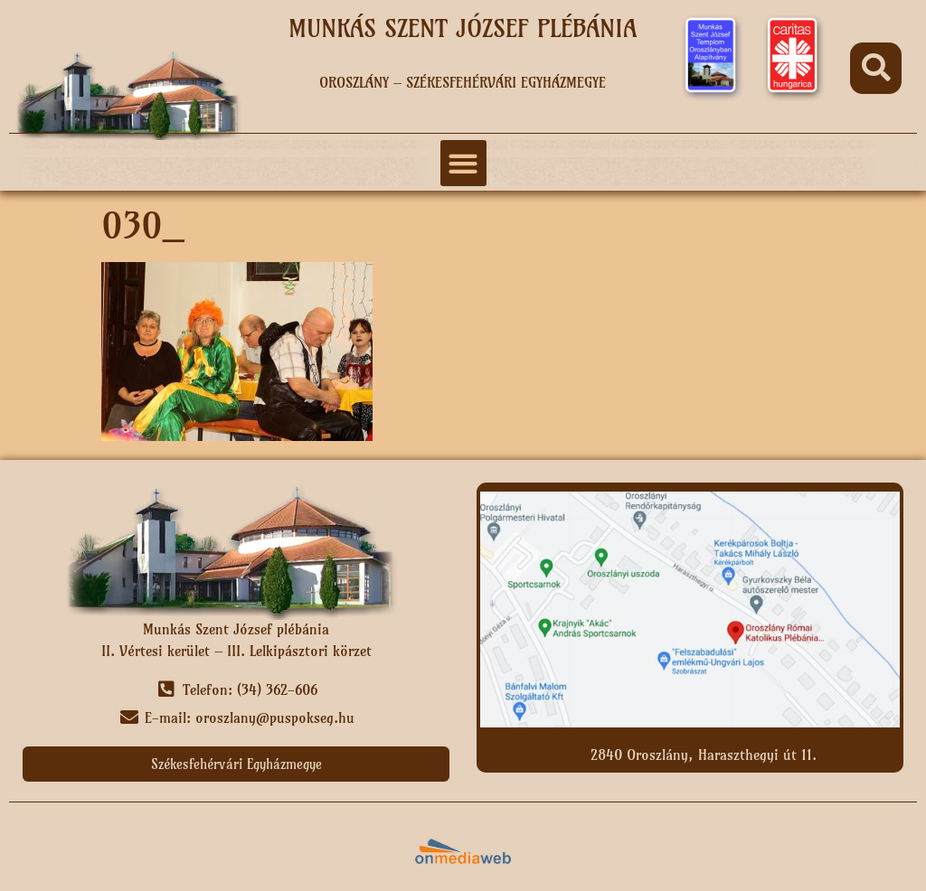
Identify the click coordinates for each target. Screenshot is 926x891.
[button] (876, 68)
